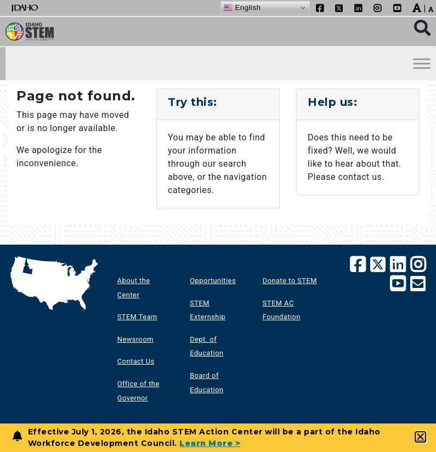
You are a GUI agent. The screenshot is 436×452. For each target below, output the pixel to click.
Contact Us (136, 361)
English (242, 7)
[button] (421, 437)
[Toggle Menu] (422, 64)
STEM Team (137, 317)
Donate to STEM (290, 280)
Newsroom (135, 339)
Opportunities (213, 280)
